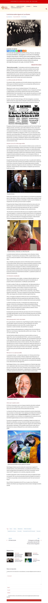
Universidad (19, 531)
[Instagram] (12, 51)
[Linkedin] (21, 51)
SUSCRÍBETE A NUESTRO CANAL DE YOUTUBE (24, 1)
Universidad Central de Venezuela (29, 531)
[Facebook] (8, 51)
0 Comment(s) (23, 16)
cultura (15, 528)
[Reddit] (23, 51)
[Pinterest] (19, 51)
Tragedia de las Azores (12, 531)
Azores (11, 528)
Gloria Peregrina (36, 554)
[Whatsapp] (17, 51)
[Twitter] (10, 51)
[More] (26, 51)
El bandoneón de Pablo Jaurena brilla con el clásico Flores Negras (19, 555)
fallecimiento (20, 528)
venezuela (38, 531)
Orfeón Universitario (27, 528)
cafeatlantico (10, 16)
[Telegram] (14, 51)
